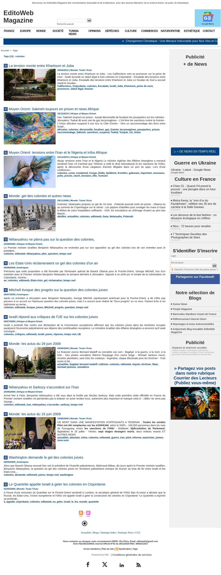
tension (74, 88)
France (9, 30)
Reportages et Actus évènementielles (195, 323)
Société (57, 30)
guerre (111, 436)
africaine (61, 129)
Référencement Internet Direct (191, 318)
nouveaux (152, 173)
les (71, 500)
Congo (90, 173)
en (51, 500)
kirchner (140, 363)
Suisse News (181, 300)
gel (43, 280)
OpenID (177, 266)
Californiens (63, 86)
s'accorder (50, 404)
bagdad (73, 363)
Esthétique (192, 30)
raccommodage (65, 132)
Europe (25, 30)
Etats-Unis (34, 280)
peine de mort (139, 86)
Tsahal (110, 132)
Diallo (99, 173)
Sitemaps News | (126, 531)
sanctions (90, 132)
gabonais (129, 173)
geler (56, 500)
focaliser (96, 129)
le (68, 500)
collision (100, 363)
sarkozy (61, 404)
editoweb (93, 216)
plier (41, 253)
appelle (10, 500)
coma (71, 173)
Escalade (100, 86)
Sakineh (79, 132)
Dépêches (112, 30)
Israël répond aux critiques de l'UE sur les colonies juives (61, 316)
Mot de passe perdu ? (203, 266)
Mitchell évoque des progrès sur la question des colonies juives (67, 289)
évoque (29, 307)
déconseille (84, 129)
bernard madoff (86, 363)
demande (19, 474)
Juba (116, 86)
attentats (73, 436)
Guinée (111, 129)
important (140, 173)
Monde (41, 30)
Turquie (120, 132)
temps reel (61, 253)
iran (27, 404)
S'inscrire (187, 266)
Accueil (5, 50)
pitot (124, 436)
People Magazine (183, 305)
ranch (69, 175)
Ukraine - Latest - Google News (190, 168)
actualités (72, 216)
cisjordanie (21, 500)
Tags (15, 50)
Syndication (124, 547)
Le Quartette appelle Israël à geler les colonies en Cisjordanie (65, 483)
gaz (104, 129)
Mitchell (46, 307)
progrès (55, 307)
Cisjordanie (77, 86)
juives (37, 307)
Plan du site (107, 547)
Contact (209, 30)
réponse (54, 333)
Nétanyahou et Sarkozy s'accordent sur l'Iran (50, 386)
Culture (131, 30)
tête (86, 175)
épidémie (108, 173)
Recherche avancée (65, 24)
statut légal (63, 88)
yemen (152, 436)
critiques (18, 333)
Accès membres (92, 547)
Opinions (94, 30)
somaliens (72, 366)
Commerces (149, 30)
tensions (78, 175)
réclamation (52, 280)
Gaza (102, 216)
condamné (80, 173)
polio (161, 173)
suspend (101, 132)
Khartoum (125, 86)
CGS (137, 531)
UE (74, 333)
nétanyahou (37, 404)
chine (82, 436)
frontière (118, 173)
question (49, 253)
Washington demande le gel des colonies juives (52, 456)
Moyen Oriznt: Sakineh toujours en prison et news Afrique (61, 108)
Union (132, 132)
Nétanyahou (31, 253)
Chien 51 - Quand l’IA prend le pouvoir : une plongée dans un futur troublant (192, 188)
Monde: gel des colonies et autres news (45, 195)
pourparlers (138, 129)
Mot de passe (177, 260)
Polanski (123, 216)
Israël (109, 86)
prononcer (153, 86)
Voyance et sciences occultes (187, 347)
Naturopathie (170, 30)
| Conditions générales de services (129, 553)
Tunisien (93, 175)
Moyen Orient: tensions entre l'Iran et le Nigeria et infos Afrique (66, 152)
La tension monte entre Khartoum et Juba (47, 65)
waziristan (142, 436)
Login (173, 253)
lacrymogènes (123, 129)
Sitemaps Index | (109, 531)
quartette (88, 500)
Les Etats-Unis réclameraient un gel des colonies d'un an (61, 262)
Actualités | (87, 531)
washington (62, 474)
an (5, 280)
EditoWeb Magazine (18, 16)
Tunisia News (74, 32)
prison (149, 129)
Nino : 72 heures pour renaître (191, 223)
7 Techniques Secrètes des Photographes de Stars (188, 233)
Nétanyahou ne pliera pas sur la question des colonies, (59, 239)
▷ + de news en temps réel (195, 150)
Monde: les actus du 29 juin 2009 (39, 342)
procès (61, 175)
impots (131, 363)
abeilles (61, 216)
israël (63, 500)
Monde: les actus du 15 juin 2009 (39, 413)
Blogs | (96, 531)
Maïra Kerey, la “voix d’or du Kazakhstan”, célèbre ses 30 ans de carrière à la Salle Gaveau (193, 202)
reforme (132, 436)
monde (78, 500)
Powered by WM (100, 553)
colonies (89, 86)
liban (148, 363)
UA (126, 132)
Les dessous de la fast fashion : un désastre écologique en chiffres (193, 214)
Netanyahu (112, 216)
